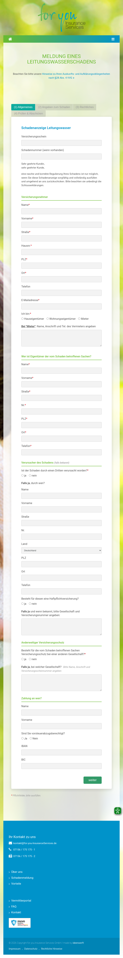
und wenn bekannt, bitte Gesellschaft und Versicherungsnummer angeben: (50, 613)
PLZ (24, 259)
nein (33, 475)
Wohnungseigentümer (61, 318)
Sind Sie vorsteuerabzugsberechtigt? (43, 733)
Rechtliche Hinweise (51, 948)
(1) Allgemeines (23, 107)
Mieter (83, 318)
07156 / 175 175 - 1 (22, 849)
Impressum (14, 948)
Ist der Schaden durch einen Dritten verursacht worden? (54, 470)
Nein (34, 738)
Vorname (27, 218)
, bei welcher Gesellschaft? (55, 668)
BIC (23, 759)
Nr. (23, 405)
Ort (23, 273)
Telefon (25, 286)
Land (24, 544)
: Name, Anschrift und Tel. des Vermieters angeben (58, 326)
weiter (93, 780)
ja (23, 475)
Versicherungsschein (33, 136)
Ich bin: (26, 313)
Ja (24, 738)
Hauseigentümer (32, 318)
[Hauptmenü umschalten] (113, 39)
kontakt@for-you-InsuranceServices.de (32, 843)
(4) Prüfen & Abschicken (28, 113)
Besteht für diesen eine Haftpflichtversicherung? (50, 598)
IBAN (24, 746)
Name (25, 204)
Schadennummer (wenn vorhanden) (42, 150)
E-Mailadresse (30, 300)
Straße (25, 232)
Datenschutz (30, 948)
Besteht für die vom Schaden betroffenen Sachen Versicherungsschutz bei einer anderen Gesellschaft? (53, 652)
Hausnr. (26, 245)
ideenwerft (78, 943)
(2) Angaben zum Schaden (54, 107)
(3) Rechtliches (85, 107)
